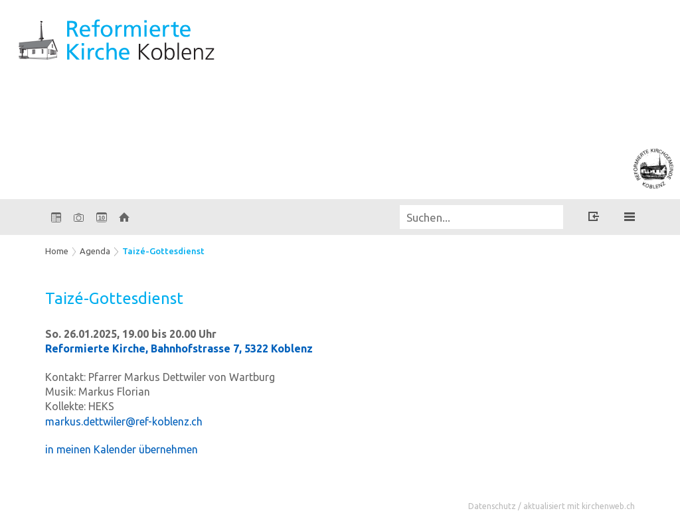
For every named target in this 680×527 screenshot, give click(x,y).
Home (56, 251)
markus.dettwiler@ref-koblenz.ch (124, 421)
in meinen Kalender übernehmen (121, 449)
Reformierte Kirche (179, 348)
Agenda (95, 251)
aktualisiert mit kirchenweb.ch (579, 506)
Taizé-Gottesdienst (163, 251)
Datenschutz (492, 506)
